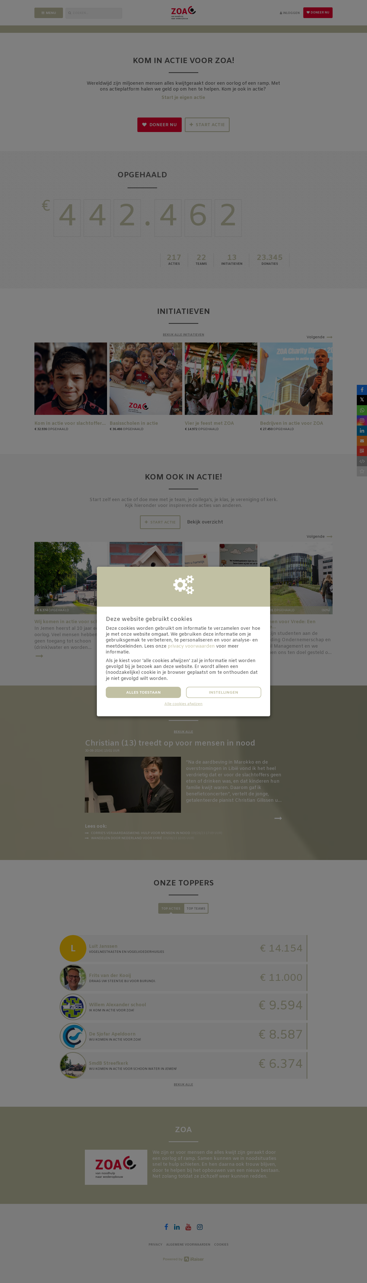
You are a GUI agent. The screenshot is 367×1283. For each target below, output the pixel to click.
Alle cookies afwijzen (183, 704)
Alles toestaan (143, 692)
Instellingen (223, 692)
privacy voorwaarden (191, 646)
